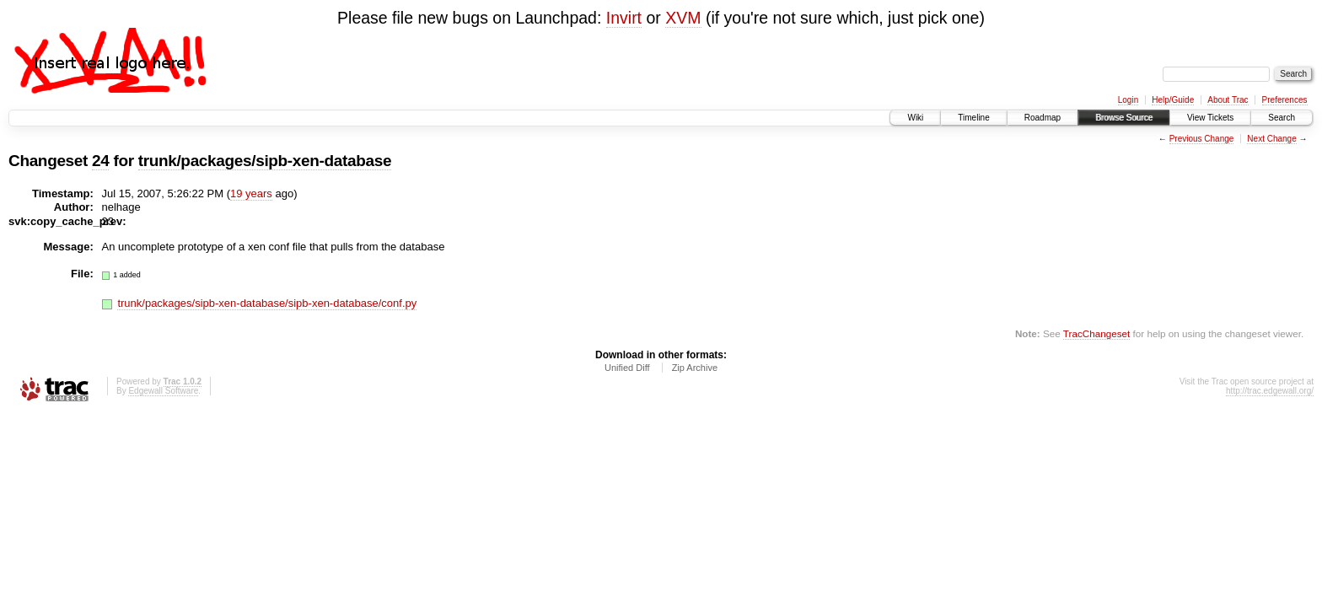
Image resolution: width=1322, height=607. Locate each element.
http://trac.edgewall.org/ (1270, 390)
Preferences (1285, 100)
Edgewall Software (163, 390)
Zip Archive (694, 368)
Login (1128, 100)
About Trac (1227, 100)
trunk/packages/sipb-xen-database (265, 160)
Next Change (1271, 138)
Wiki (915, 117)
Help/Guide (1173, 100)
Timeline (973, 117)
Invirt (624, 17)
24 (100, 160)
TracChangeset (1096, 333)
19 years (251, 193)
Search (1281, 117)
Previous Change (1201, 138)
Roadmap (1042, 117)
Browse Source (1124, 117)
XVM (683, 17)
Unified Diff (627, 368)
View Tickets (1210, 117)
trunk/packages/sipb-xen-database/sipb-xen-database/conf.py (266, 303)
